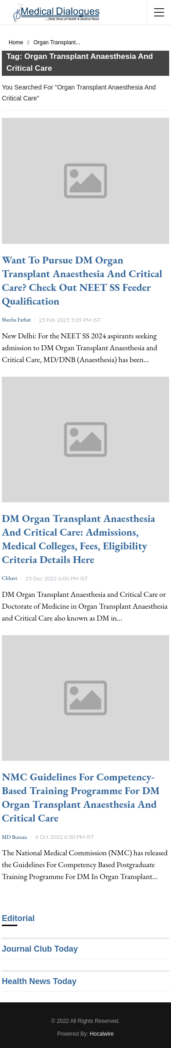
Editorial (18, 918)
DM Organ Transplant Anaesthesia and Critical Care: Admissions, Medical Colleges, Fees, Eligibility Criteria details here (78, 538)
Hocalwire (102, 1034)
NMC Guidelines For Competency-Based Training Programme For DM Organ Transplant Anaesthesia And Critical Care (81, 797)
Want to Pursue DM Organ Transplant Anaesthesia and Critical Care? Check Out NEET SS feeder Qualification (82, 280)
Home (16, 42)
